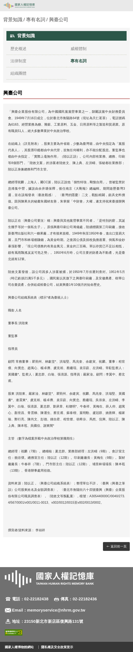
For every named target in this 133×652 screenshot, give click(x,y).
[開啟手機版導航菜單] (125, 5)
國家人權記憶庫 (23, 6)
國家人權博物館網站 (19, 647)
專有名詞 (35, 19)
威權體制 (79, 48)
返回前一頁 (116, 546)
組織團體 (18, 73)
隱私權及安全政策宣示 (57, 647)
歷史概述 (18, 48)
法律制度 (18, 61)
